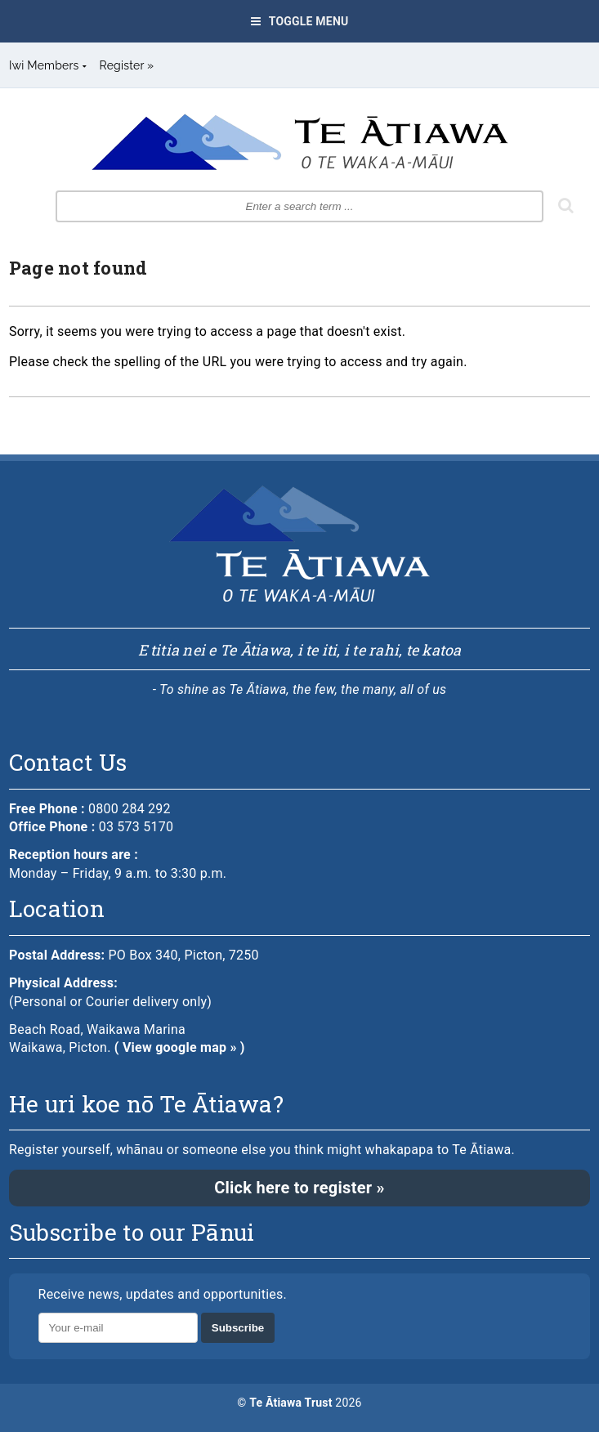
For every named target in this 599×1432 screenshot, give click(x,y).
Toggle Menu (300, 21)
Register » (127, 65)
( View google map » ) (179, 1047)
